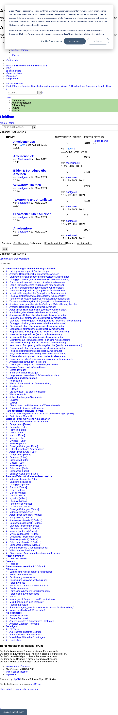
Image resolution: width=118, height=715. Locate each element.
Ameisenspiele (24, 156)
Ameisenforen (23, 228)
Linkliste (7, 117)
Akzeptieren (74, 41)
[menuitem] (20, 50)
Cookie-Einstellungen (51, 41)
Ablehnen (98, 41)
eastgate (23, 177)
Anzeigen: (15, 243)
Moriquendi (24, 159)
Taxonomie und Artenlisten (32, 199)
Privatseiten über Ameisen (32, 214)
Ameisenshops (24, 141)
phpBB (16, 679)
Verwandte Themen (27, 185)
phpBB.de (36, 684)
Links (8, 97)
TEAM (21, 144)
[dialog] (59, 27)
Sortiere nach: (48, 243)
